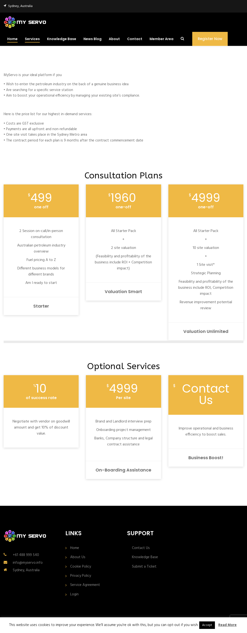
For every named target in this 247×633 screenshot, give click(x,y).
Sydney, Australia (26, 570)
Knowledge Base (61, 38)
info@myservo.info (28, 563)
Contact (134, 38)
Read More (227, 625)
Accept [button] (207, 625)
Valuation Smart (123, 291)
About (114, 38)
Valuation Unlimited (205, 331)
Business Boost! (205, 458)
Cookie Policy (80, 567)
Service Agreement (85, 585)
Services (32, 38)
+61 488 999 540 (26, 555)
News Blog (92, 38)
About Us (77, 557)
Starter (41, 306)
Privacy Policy (80, 576)
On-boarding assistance (123, 470)
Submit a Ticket (144, 567)
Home (12, 38)
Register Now (210, 38)
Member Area (161, 38)
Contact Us (141, 548)
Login (74, 594)
